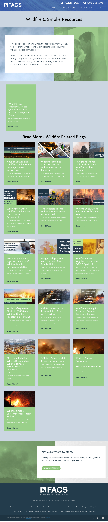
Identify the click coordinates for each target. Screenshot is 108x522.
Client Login (73, 2)
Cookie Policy (68, 507)
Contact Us (40, 507)
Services (54, 7)
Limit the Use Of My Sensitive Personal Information (78, 512)
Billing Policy (95, 507)
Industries (65, 7)
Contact (99, 7)
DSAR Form (17, 512)
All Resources (86, 7)
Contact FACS (51, 468)
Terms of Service (54, 507)
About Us (22, 507)
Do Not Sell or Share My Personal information (41, 512)
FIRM (31, 507)
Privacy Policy (82, 507)
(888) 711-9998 (95, 2)
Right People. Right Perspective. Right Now (54, 500)
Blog (75, 7)
